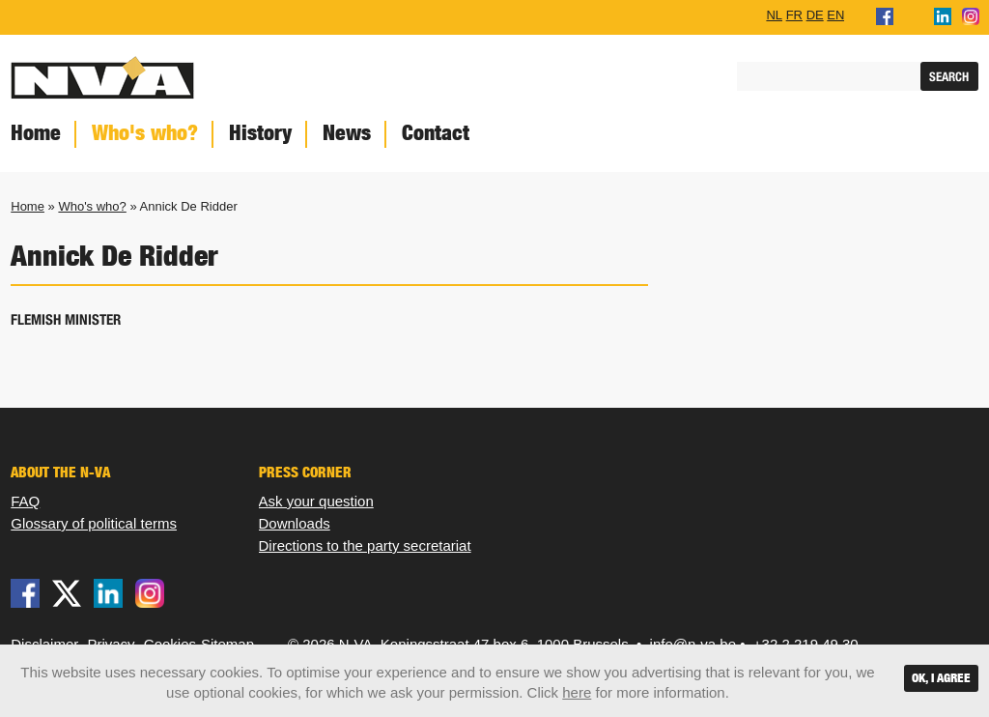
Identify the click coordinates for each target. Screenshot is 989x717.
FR (794, 14)
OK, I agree (941, 678)
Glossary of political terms (94, 523)
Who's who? (145, 133)
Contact (435, 133)
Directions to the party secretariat (365, 545)
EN (835, 14)
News (347, 133)
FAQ (25, 501)
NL (774, 14)
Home (27, 206)
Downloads (294, 523)
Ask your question (316, 501)
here (576, 692)
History (260, 133)
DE (815, 14)
